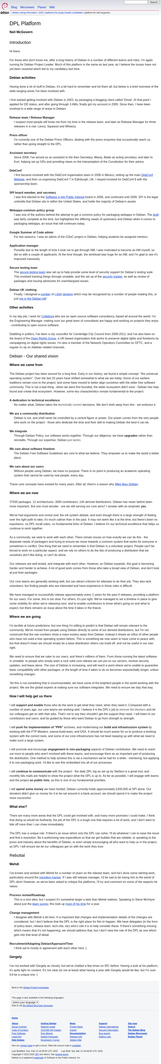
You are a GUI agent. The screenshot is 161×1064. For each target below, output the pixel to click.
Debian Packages (49, 1036)
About (15, 1023)
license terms (61, 1054)
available (76, 1045)
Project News (76, 1027)
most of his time (76, 904)
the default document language (38, 1005)
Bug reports (104, 1033)
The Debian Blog (136, 1030)
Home (15, 1018)
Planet (42, 7)
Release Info (76, 1036)
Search (131, 1027)
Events (73, 1030)
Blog (14, 7)
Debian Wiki (76, 1040)
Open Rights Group (43, 338)
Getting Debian (48, 1023)
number (46, 294)
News (72, 1023)
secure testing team (32, 272)
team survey (40, 904)
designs (68, 294)
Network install (48, 1027)
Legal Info (16, 1036)
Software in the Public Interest (65, 197)
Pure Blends (47, 1033)
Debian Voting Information (24, 12)
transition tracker (50, 877)
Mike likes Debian (126, 484)
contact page (26, 1045)
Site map (132, 1023)
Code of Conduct (20, 1030)
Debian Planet (135, 1036)
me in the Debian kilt (32, 298)
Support (103, 1023)
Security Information (109, 1030)
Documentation (78, 1033)
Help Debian (18, 1040)
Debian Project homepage (36, 987)
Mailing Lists (105, 1036)
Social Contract (19, 1027)
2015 (41, 12)
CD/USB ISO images (51, 1030)
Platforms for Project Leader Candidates (64, 12)
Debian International (109, 1027)
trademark (39, 1057)
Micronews (27, 7)
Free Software (18, 1033)
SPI (37, 1054)
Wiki (52, 7)
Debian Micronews (137, 1033)
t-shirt (58, 294)
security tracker (112, 276)
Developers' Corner (50, 1040)
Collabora (47, 316)
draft (156, 214)
